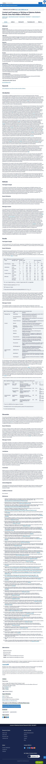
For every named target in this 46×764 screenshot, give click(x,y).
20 (4, 123)
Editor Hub (4, 734)
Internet (13, 88)
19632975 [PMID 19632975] (7, 688)
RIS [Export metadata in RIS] (3, 699)
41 (37, 141)
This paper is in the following (16, 703)
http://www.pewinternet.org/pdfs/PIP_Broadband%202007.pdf (21, 567)
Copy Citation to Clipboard (7, 691)
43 (28, 151)
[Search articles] (40, 3)
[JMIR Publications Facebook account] (28, 747)
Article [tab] (5, 22)
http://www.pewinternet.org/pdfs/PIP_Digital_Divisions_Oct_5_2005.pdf (18, 576)
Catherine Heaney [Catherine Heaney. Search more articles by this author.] (36, 16)
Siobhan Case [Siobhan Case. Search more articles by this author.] (5, 16)
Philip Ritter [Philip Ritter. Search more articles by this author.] (29, 16)
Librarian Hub (5, 738)
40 (12, 216)
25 (42, 129)
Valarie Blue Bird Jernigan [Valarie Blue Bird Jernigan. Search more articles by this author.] (14, 16)
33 (10, 141)
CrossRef (8, 512)
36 (36, 141)
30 (9, 141)
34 (20, 141)
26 (33, 132)
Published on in (15, 9)
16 (18, 121)
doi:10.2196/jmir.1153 (6, 82)
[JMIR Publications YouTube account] (31, 747)
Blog (25, 740)
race (10, 88)
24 (31, 128)
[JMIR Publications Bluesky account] (24, 747)
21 (17, 125)
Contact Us (4, 749)
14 (33, 113)
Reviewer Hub (5, 736)
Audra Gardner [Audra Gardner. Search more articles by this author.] (22, 16)
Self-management (5, 88)
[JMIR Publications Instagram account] (33, 747)
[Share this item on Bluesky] (3, 717)
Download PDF (6, 712)
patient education (18, 88)
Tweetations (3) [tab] (30, 22)
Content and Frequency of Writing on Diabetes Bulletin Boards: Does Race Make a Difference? (21, 14)
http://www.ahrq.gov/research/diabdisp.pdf (13, 500)
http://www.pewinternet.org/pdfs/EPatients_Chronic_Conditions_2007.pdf (26, 572)
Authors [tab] (13, 22)
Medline (41, 515)
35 (21, 141)
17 (30, 135)
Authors (25, 734)
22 (12, 127)
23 (30, 128)
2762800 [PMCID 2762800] (7, 689)
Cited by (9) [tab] (21, 22)
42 (40, 142)
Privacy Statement (6, 747)
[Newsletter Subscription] (34, 756)
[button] (44, 1)
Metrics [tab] (40, 22)
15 (34, 115)
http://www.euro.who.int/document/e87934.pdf (14, 506)
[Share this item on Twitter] (5, 717)
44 (42, 214)
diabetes (23, 88)
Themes (25, 736)
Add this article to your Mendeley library (9, 700)
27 (31, 135)
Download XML (13, 712)
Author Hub (4, 732)
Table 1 (12, 255)
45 (35, 223)
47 (14, 216)
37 (11, 216)
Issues (25, 738)
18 (19, 121)
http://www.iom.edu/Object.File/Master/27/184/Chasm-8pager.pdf (17, 510)
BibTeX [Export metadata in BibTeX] (3, 697)
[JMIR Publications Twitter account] (26, 747)
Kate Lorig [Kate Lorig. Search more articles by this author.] (4, 18)
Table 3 (28, 367)
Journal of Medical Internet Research (9, 5)
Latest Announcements (29, 732)
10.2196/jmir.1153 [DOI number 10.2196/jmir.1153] (7, 687)
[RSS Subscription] (34, 747)
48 (30, 436)
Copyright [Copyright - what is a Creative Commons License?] (5, 664)
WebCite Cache (24, 500)
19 (3, 123)
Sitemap (4, 751)
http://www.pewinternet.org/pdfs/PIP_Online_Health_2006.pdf (24, 570)
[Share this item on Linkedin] (8, 717)
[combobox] (22, 3)
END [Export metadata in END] (3, 696)
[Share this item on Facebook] (6, 717)
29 (32, 135)
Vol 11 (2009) (22, 9)
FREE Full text (21, 503)
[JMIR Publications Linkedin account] (29, 747)
